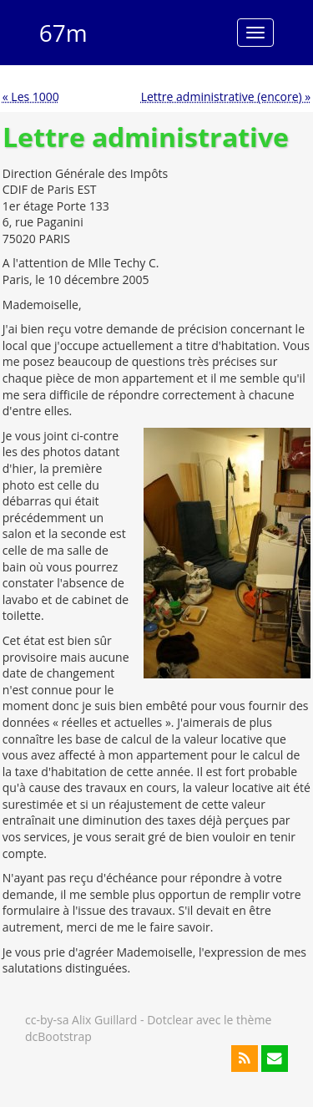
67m (63, 32)
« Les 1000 (31, 96)
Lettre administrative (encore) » (226, 96)
